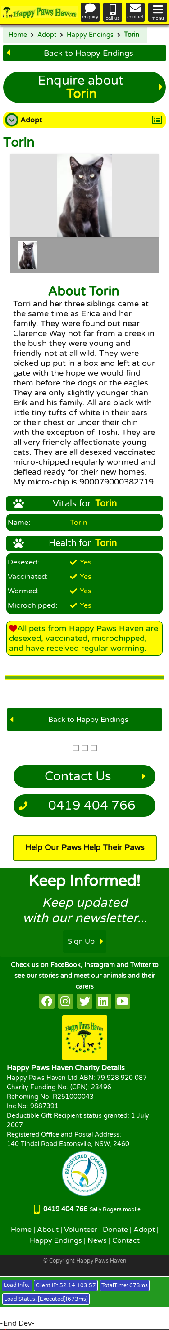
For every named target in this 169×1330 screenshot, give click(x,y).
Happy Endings (90, 35)
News (97, 1240)
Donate (115, 1229)
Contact (126, 1240)
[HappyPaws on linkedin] (103, 1001)
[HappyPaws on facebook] (47, 1001)
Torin (131, 35)
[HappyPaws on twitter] (84, 1001)
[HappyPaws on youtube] (122, 1001)
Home (18, 35)
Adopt (46, 35)
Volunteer (80, 1229)
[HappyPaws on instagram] (65, 1001)
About (48, 1229)
